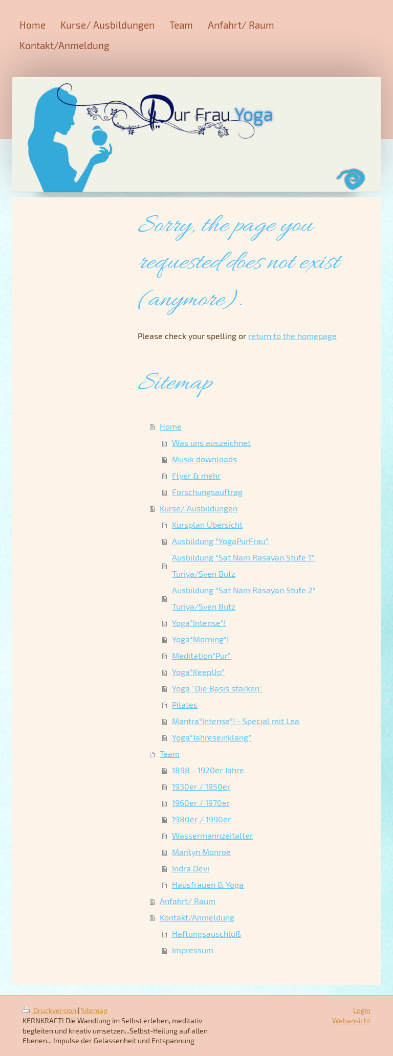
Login (361, 1010)
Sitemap (94, 1010)
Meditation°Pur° (201, 655)
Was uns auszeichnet (211, 442)
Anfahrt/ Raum (187, 901)
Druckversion (50, 1010)
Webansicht (351, 1020)
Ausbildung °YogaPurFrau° (220, 541)
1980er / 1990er (201, 819)
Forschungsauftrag (207, 492)
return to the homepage (292, 336)
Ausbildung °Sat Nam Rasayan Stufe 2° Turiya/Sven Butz (244, 598)
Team (170, 753)
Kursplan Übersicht (207, 524)
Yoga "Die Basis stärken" (217, 688)
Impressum (192, 950)
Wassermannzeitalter (212, 835)
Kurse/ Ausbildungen (198, 508)
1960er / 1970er (201, 802)
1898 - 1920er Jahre (208, 770)
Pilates (185, 704)
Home (171, 426)
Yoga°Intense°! (199, 622)
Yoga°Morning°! (200, 639)
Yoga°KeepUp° (198, 672)
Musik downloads (204, 459)
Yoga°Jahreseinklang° (211, 737)
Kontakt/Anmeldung (197, 917)
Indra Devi (190, 868)
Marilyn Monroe (201, 852)
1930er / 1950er (201, 786)
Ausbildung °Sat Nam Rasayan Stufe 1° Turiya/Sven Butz (243, 565)
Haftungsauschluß (206, 933)
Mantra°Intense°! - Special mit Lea (235, 721)
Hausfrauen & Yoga (208, 884)
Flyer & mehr (196, 475)
